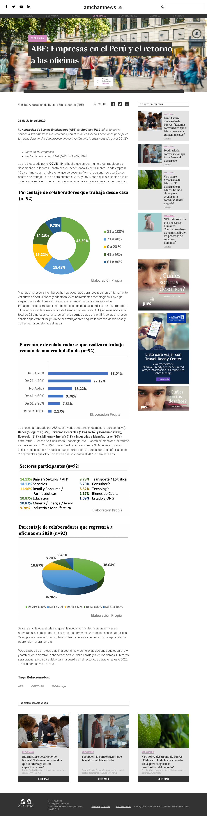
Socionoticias (120, 16)
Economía (67, 16)
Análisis (50, 16)
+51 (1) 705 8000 (54, 800)
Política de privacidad (101, 806)
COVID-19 (39, 687)
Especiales (100, 16)
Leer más (167, 137)
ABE (21, 687)
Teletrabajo (62, 687)
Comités (140, 16)
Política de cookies (123, 806)
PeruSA (83, 16)
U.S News (156, 16)
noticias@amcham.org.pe (58, 803)
